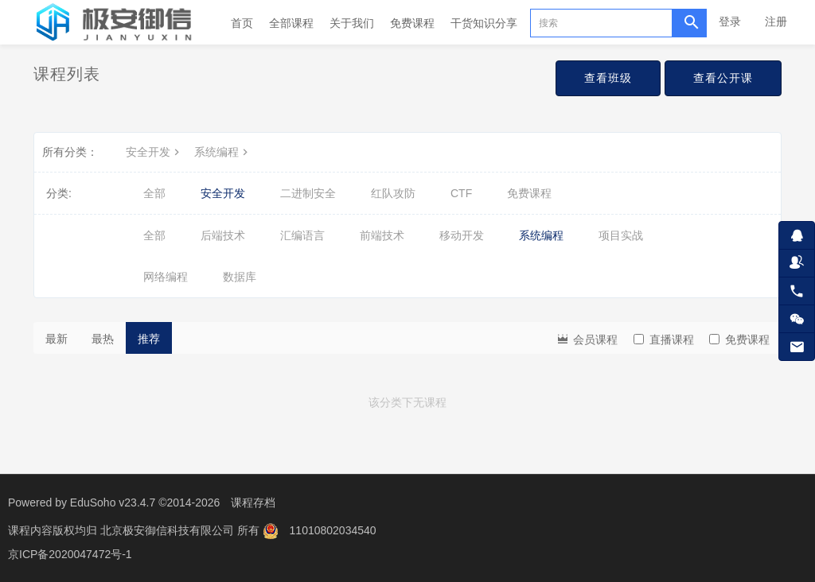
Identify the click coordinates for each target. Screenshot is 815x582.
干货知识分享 (483, 23)
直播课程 (664, 339)
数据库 (239, 276)
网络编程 (165, 276)
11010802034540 (333, 530)
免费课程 (412, 23)
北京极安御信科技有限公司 (168, 530)
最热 (103, 338)
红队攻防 (393, 193)
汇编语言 (302, 235)
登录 (730, 21)
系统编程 (223, 152)
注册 (776, 21)
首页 (242, 23)
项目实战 (621, 235)
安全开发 (154, 152)
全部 (154, 193)
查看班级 (608, 78)
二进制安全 (308, 193)
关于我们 (352, 23)
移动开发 (461, 235)
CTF (461, 193)
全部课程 (291, 23)
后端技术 (223, 235)
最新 (56, 338)
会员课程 (587, 338)
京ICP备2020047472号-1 (70, 554)
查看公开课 (723, 78)
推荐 (149, 338)
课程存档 (253, 502)
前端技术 (382, 235)
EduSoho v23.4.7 (112, 502)
